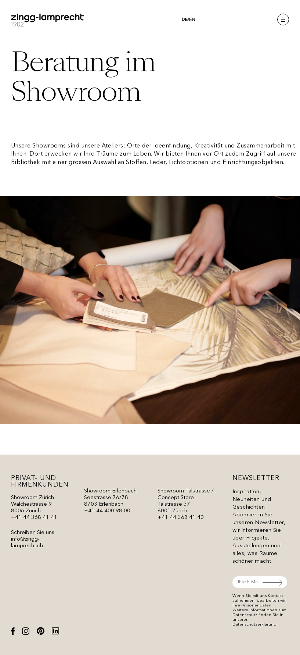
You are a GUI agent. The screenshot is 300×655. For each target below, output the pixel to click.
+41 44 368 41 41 (34, 517)
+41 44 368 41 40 (181, 517)
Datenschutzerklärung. (255, 625)
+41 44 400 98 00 (107, 511)
